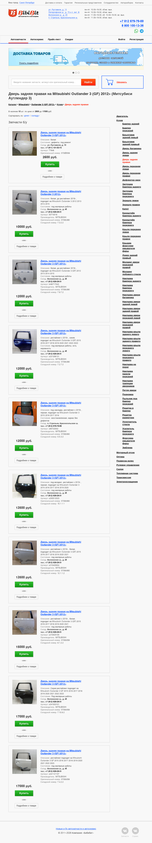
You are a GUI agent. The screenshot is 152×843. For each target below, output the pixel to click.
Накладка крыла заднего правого (131, 340)
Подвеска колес (125, 461)
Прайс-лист (54, 39)
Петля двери (129, 390)
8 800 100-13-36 (133, 25)
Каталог (12, 104)
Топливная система (127, 473)
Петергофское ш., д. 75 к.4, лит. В (64, 12)
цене (26, 115)
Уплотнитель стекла (129, 423)
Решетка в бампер (128, 409)
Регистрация (137, 39)
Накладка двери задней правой (131, 310)
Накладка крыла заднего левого (131, 333)
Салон (120, 469)
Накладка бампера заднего (131, 279)
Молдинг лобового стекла (131, 273)
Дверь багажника (131, 148)
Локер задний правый (129, 256)
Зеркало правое (131, 204)
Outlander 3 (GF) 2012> (43, 104)
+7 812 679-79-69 (132, 21)
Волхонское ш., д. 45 (58, 15)
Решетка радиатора (128, 416)
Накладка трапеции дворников (128, 383)
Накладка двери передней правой (131, 325)
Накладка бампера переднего (128, 288)
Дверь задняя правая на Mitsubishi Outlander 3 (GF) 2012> (61, 134)
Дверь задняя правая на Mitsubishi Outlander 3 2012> (61, 193)
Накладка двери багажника (131, 296)
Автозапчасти (18, 39)
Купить (50, 164)
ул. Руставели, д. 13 (58, 9)
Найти (88, 82)
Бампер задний (130, 124)
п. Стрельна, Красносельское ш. (63, 17)
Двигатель (122, 116)
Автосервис (37, 39)
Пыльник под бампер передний (129, 401)
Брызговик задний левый (130, 136)
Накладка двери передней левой (131, 316)
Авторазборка (127, 2)
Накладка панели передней (127, 374)
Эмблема (127, 447)
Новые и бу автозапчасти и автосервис (76, 828)
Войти (121, 39)
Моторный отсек (126, 452)
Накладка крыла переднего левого (131, 348)
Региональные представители (88, 2)
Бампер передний (127, 129)
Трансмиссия (124, 477)
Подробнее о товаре (52, 176)
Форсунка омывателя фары (128, 441)
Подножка (127, 394)
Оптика (120, 456)
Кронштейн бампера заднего (131, 214)
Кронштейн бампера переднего (128, 223)
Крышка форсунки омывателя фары (128, 247)
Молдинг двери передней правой (130, 265)
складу (35, 115)
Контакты (139, 2)
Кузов (60, 104)
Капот (125, 209)
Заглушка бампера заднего (131, 185)
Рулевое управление (128, 465)
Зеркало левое (130, 200)
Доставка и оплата (53, 2)
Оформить (122, 82)
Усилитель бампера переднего (128, 431)
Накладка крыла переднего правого (131, 358)
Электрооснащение (127, 481)
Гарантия (68, 2)
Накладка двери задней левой (131, 303)
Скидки (69, 39)
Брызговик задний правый (130, 143)
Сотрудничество (111, 2)
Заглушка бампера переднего (128, 194)
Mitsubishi (24, 104)
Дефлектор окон (131, 180)
